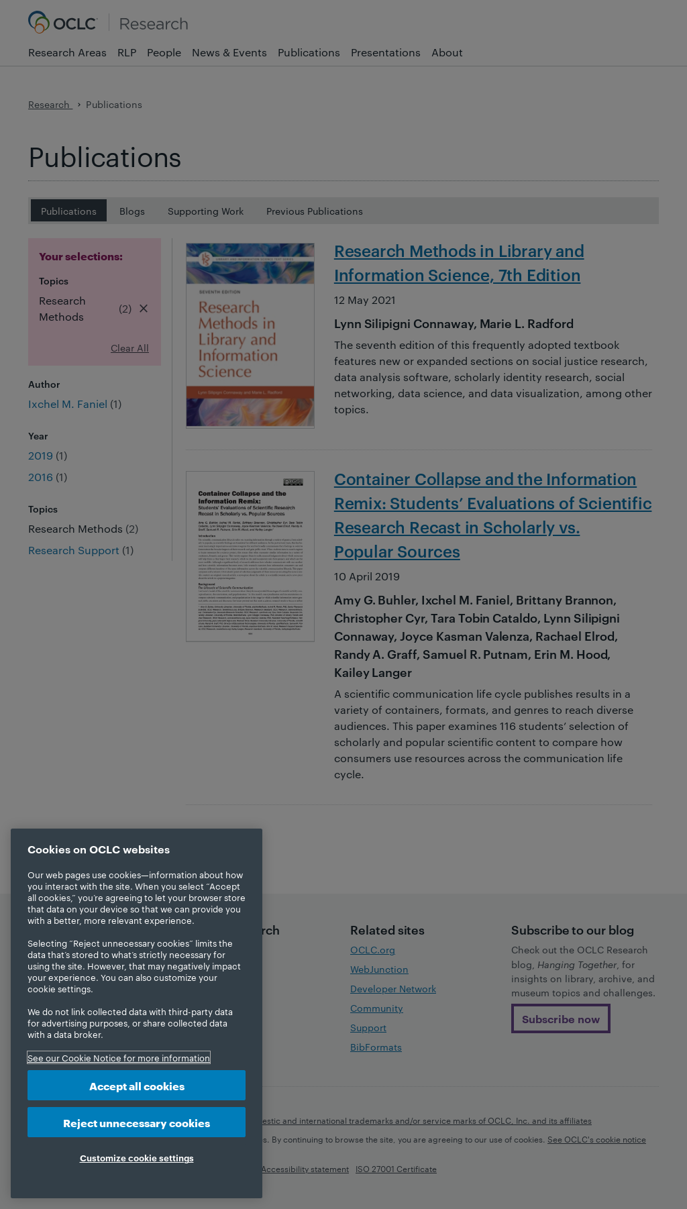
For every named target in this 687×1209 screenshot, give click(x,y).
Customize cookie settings (137, 1157)
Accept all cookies (136, 1085)
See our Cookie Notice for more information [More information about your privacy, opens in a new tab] (119, 1057)
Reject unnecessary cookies (136, 1122)
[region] (136, 1013)
